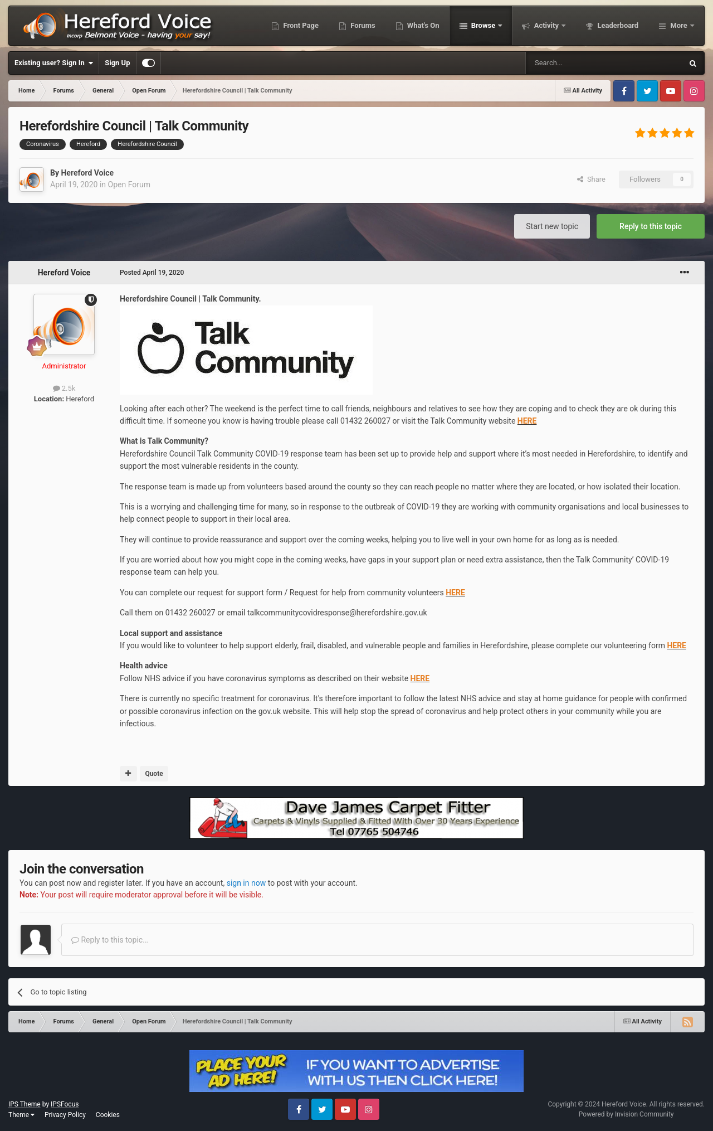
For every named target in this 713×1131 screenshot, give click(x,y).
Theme (21, 1115)
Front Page (300, 25)
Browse (483, 25)
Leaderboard (616, 25)
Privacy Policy (65, 1115)
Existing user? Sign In (53, 63)
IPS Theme (24, 1104)
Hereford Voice (87, 172)
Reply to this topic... (110, 939)
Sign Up (117, 63)
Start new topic (552, 226)
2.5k (64, 388)
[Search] (577, 63)
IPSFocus (65, 1104)
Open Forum (129, 184)
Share (591, 179)
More (678, 25)
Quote (154, 774)
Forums (362, 25)
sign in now (246, 882)
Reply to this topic (650, 226)
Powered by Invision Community (626, 1114)
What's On (422, 25)
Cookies (108, 1115)
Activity (546, 25)
